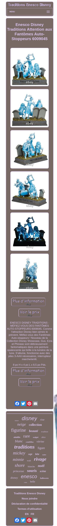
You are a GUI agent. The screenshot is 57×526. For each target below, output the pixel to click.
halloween (44, 478)
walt (29, 460)
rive (42, 419)
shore (20, 465)
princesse (18, 471)
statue (17, 420)
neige (21, 424)
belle (32, 481)
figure (41, 448)
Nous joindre (30, 498)
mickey (19, 453)
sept (30, 454)
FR (32, 514)
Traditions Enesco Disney (29, 493)
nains (44, 455)
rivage (40, 459)
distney (14, 477)
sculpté (35, 437)
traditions (24, 447)
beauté (33, 431)
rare (26, 436)
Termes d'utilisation (29, 508)
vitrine (40, 441)
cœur (25, 482)
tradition (44, 431)
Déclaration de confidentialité (30, 503)
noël (41, 466)
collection (35, 425)
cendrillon (30, 442)
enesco (29, 476)
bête (37, 454)
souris (32, 471)
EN (27, 514)
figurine (18, 430)
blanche (31, 466)
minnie (18, 459)
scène (43, 471)
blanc (19, 441)
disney (29, 418)
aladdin (17, 437)
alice (43, 437)
